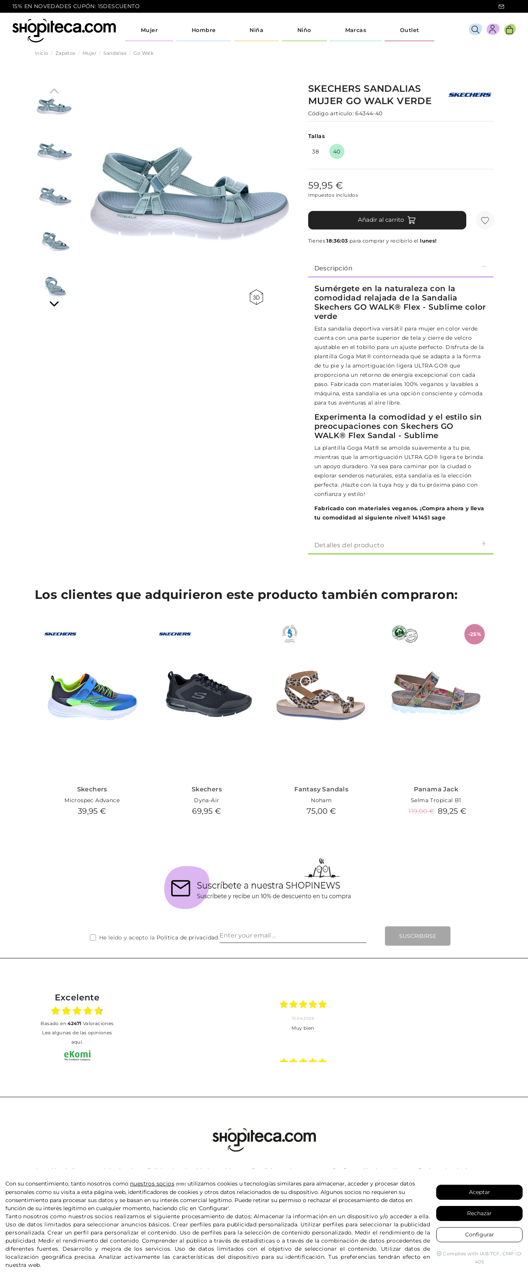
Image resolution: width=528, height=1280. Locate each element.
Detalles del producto (400, 545)
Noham (321, 800)
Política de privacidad (187, 937)
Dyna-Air (206, 800)
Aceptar (479, 1192)
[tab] (400, 268)
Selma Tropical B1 (436, 800)
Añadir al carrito (387, 220)
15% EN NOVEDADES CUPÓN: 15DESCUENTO (76, 6)
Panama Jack (436, 789)
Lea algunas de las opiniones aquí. (77, 1037)
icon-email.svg (501, 6)
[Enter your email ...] (292, 936)
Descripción (400, 268)
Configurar (479, 1234)
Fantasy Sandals (321, 789)
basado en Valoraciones (76, 1023)
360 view (256, 297)
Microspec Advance (92, 800)
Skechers (92, 789)
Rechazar (479, 1213)
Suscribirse (417, 936)
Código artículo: (331, 113)
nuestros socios (152, 1183)
